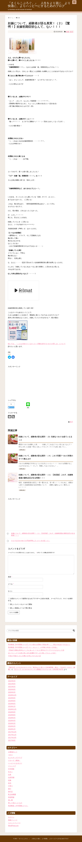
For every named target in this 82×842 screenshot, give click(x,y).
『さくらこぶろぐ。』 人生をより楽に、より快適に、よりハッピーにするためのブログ (39, 4)
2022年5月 (12, 681)
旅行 (9, 789)
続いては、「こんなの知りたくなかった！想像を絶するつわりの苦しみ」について (37, 344)
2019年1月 (12, 706)
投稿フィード (12, 820)
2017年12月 (12, 732)
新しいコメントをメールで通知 (21, 604)
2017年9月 (12, 740)
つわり (10, 755)
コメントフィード (14, 823)
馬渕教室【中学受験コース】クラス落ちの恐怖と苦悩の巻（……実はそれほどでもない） (39, 644)
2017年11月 (12, 735)
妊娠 (67, 32)
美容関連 (11, 797)
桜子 (71, 422)
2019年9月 (12, 698)
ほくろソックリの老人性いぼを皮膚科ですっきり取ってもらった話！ (32, 653)
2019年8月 (12, 701)
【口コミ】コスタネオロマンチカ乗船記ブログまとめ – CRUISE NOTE (38, 669)
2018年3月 (12, 723)
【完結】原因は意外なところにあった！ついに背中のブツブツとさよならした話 (36, 650)
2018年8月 (12, 715)
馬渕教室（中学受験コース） (18, 806)
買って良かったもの (15, 803)
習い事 (10, 800)
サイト (10, 591)
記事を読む (22, 449)
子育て (10, 786)
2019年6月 (12, 703)
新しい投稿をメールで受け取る (21, 608)
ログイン (11, 817)
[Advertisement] (24, 381)
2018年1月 (12, 729)
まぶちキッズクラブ (15, 757)
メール (11, 584)
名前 (10, 577)
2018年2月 (12, 726)
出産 (9, 774)
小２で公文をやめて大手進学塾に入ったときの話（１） (28, 540)
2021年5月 (12, 686)
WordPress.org (13, 825)
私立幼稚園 (12, 794)
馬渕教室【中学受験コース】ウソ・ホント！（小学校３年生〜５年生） (33, 647)
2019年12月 (12, 695)
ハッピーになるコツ (15, 763)
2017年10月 (12, 737)
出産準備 (11, 777)
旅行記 (10, 791)
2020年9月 (12, 689)
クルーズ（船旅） (14, 760)
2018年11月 (12, 709)
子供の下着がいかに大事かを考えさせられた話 (24, 656)
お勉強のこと (12, 752)
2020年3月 (12, 692)
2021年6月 (12, 684)
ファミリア (12, 766)
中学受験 (11, 769)
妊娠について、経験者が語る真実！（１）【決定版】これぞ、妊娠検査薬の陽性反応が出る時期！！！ (41, 534)
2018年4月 (12, 720)
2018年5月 (12, 718)
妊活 (71, 32)
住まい (10, 772)
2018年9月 (12, 712)
